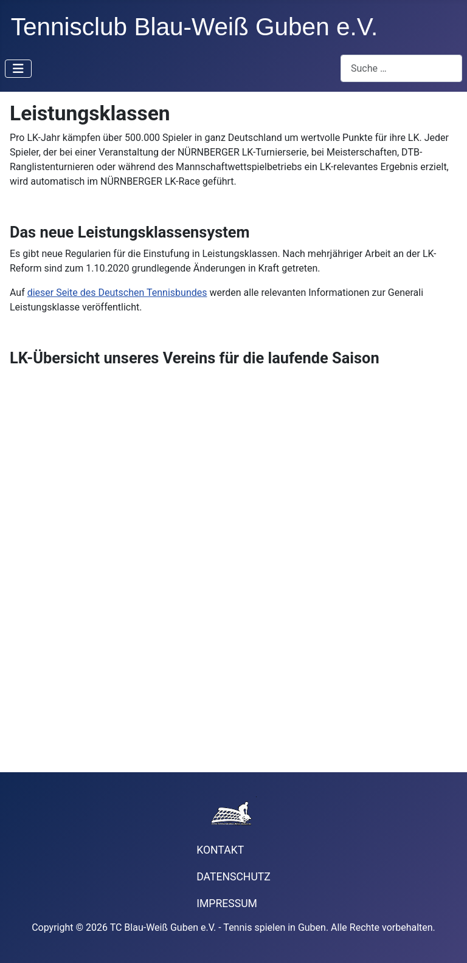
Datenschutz (233, 877)
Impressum (226, 903)
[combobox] (401, 68)
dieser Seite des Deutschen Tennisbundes (117, 292)
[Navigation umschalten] (18, 69)
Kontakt (220, 850)
